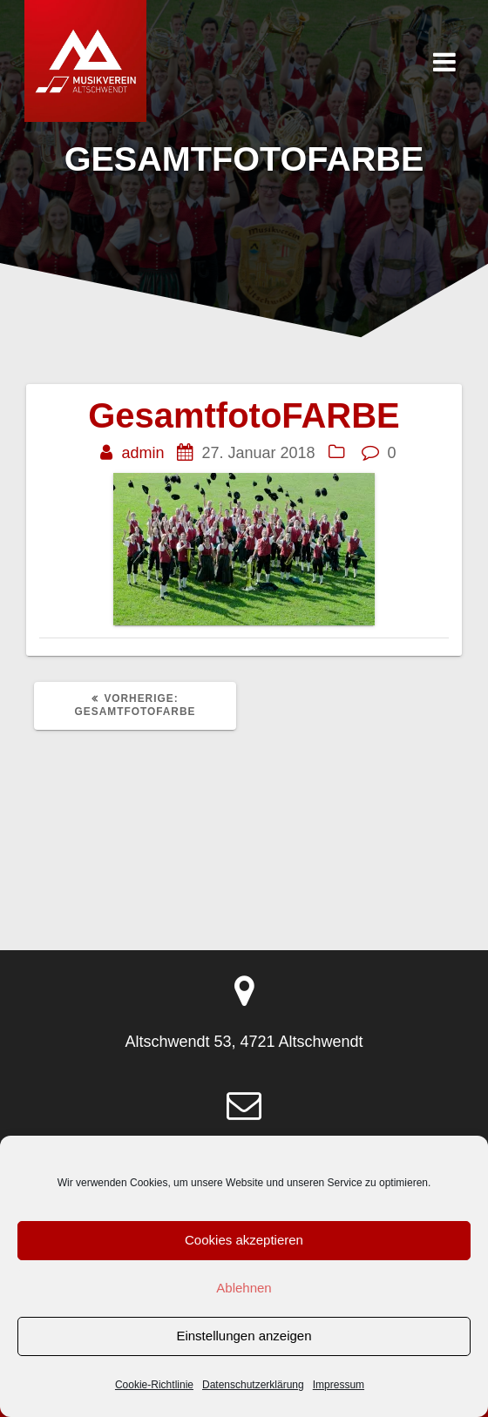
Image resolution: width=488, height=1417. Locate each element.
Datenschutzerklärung (253, 1385)
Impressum (338, 1385)
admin (142, 453)
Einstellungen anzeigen (243, 1335)
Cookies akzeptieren (244, 1239)
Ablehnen (243, 1287)
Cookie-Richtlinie (154, 1385)
